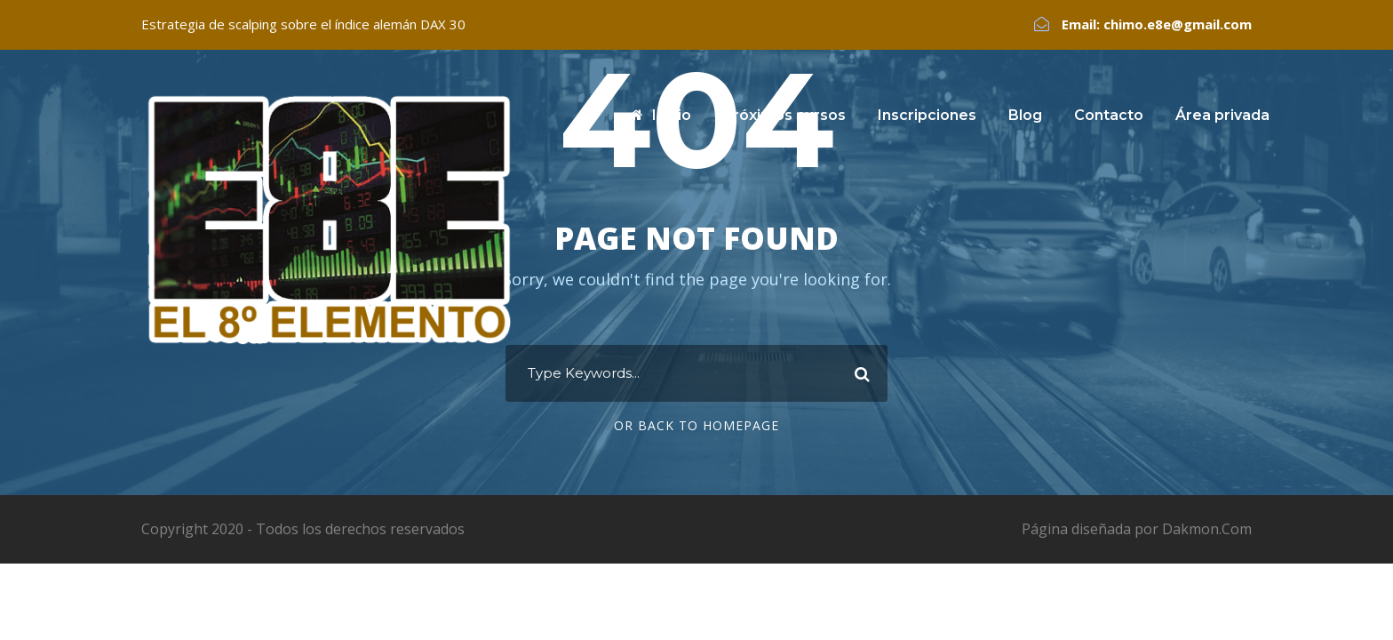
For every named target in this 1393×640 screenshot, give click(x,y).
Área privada (1222, 115)
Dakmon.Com (1207, 529)
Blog (1025, 115)
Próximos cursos (784, 115)
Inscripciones (927, 115)
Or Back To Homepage (696, 425)
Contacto (1108, 115)
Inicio (660, 115)
